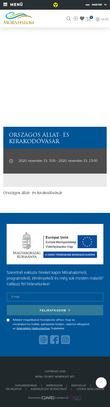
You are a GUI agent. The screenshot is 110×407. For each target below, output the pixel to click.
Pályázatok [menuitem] (14, 389)
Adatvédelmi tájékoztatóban (33, 328)
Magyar (96, 5)
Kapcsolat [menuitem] (78, 385)
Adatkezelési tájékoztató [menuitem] (49, 389)
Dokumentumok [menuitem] (26, 385)
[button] (101, 382)
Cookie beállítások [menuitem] (90, 389)
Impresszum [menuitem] (54, 385)
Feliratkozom (55, 310)
